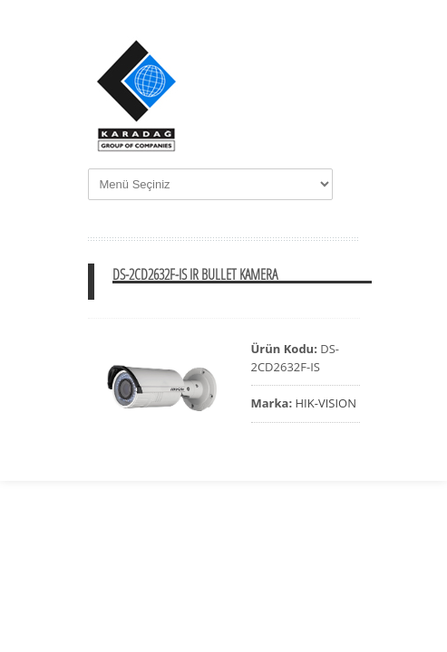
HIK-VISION (326, 403)
